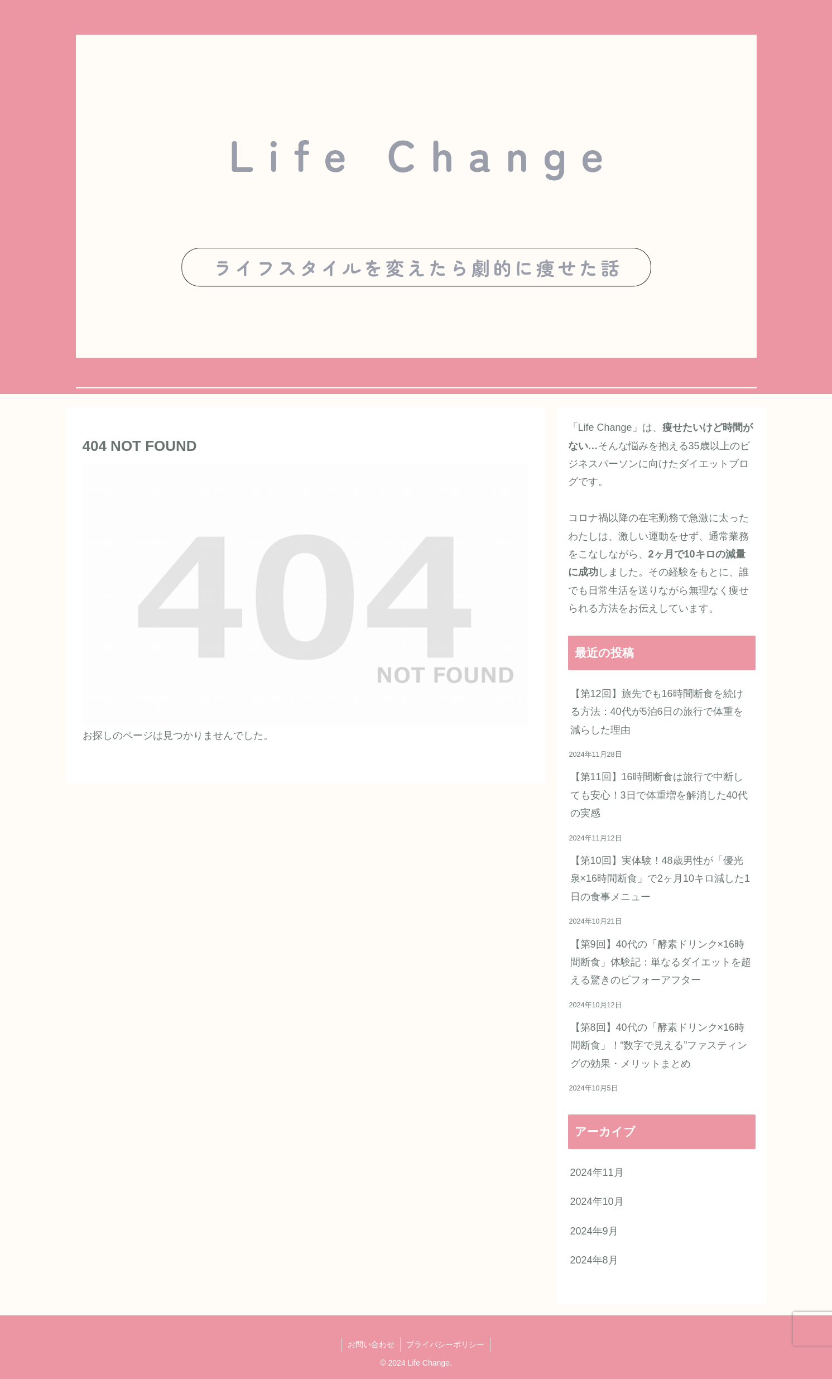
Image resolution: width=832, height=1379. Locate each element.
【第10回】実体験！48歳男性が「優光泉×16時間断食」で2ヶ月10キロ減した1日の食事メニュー (660, 878)
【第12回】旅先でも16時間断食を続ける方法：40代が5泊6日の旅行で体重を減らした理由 (656, 712)
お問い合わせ (371, 1344)
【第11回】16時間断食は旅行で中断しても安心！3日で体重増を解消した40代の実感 (659, 795)
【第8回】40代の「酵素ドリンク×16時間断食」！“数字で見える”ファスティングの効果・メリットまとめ (659, 1045)
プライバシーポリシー (445, 1344)
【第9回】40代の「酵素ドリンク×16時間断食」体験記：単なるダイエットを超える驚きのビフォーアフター (660, 962)
